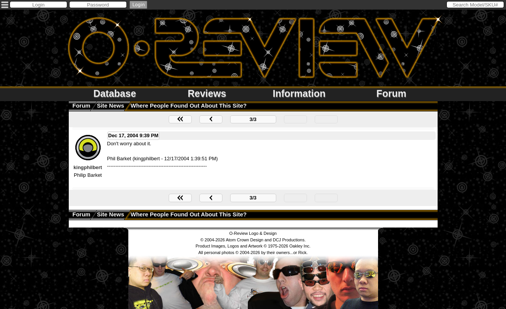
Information (299, 93)
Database (114, 93)
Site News (110, 105)
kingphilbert (87, 167)
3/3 (252, 119)
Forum (391, 93)
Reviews (206, 93)
